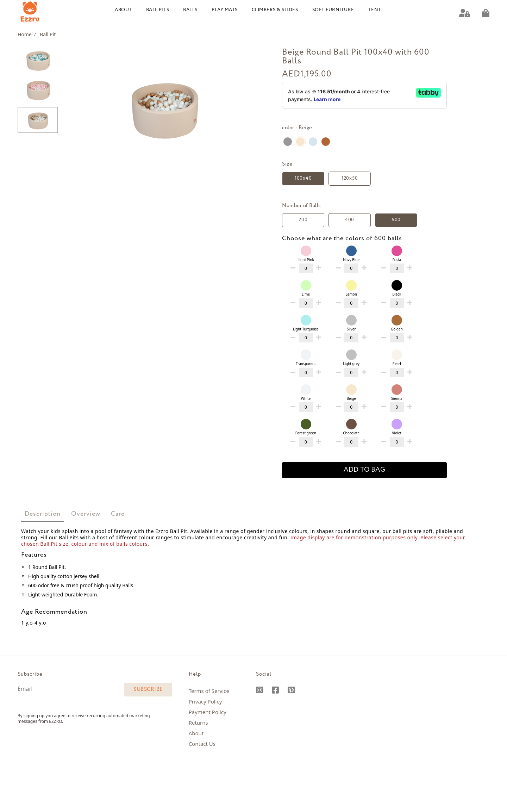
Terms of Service (209, 690)
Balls (190, 9)
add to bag (364, 470)
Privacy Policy (205, 701)
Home (27, 34)
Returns (198, 722)
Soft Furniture (333, 9)
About (123, 9)
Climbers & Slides (275, 9)
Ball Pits (157, 9)
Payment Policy (207, 711)
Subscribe (148, 689)
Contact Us (202, 743)
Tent (374, 9)
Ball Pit (48, 34)
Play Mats (225, 9)
